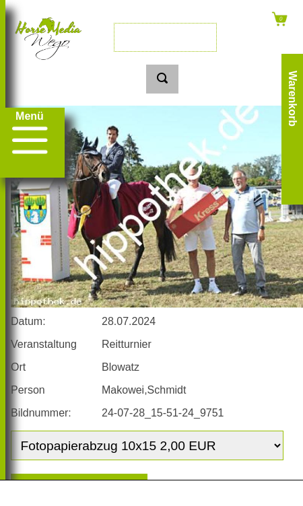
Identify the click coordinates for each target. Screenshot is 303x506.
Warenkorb (292, 98)
